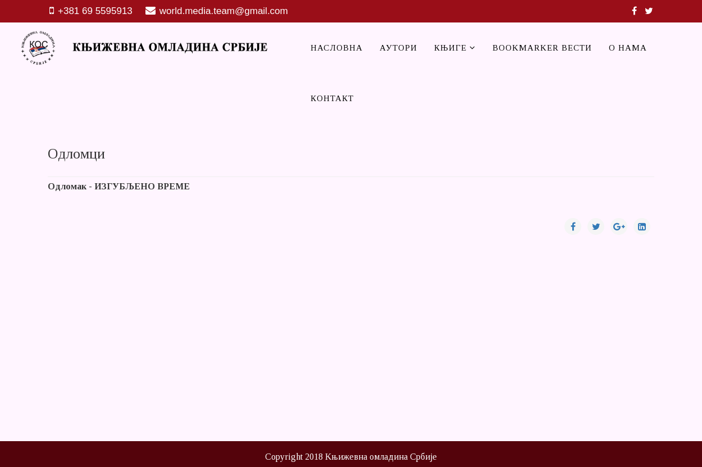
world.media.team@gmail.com (223, 11)
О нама (628, 47)
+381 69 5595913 (95, 11)
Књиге (451, 47)
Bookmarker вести (542, 47)
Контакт (332, 98)
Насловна (337, 47)
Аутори (398, 47)
